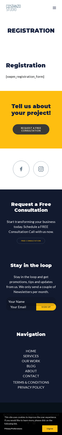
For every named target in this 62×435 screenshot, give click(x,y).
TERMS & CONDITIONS (31, 382)
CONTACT (31, 376)
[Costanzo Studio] (13, 7)
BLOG (31, 366)
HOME (31, 351)
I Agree (50, 428)
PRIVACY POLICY (31, 387)
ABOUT (31, 371)
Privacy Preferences (13, 428)
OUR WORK (31, 361)
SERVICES (31, 356)
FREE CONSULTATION (31, 241)
